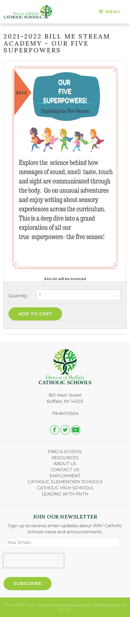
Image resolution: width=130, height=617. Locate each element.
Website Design (107, 605)
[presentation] (34, 561)
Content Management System (64, 605)
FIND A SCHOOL (65, 451)
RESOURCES (65, 457)
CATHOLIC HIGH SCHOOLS (65, 487)
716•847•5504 (65, 413)
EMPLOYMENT (65, 476)
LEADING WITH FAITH (65, 494)
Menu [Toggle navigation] (109, 11)
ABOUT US (65, 463)
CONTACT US (65, 469)
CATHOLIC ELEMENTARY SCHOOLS (65, 481)
